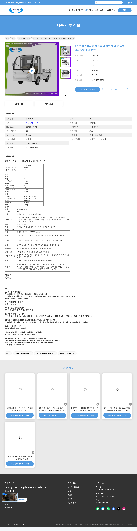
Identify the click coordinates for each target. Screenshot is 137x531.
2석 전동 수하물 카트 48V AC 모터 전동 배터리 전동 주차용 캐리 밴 (84, 409)
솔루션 (102, 10)
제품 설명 (49, 104)
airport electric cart (67, 353)
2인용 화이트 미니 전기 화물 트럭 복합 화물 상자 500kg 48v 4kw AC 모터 (52, 409)
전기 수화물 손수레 (24, 38)
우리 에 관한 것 (77, 10)
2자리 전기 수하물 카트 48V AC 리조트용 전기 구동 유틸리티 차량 (117, 409)
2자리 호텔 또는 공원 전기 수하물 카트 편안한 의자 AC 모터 (20, 409)
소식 (96, 10)
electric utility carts (22, 353)
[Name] (120, 2)
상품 (86, 10)
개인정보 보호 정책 (11, 524)
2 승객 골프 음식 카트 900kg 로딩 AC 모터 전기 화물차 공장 (19, 458)
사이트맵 (21, 524)
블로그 (70, 495)
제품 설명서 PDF (32, 123)
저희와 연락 (111, 10)
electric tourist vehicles (45, 353)
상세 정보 (19, 104)
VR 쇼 (91, 10)
